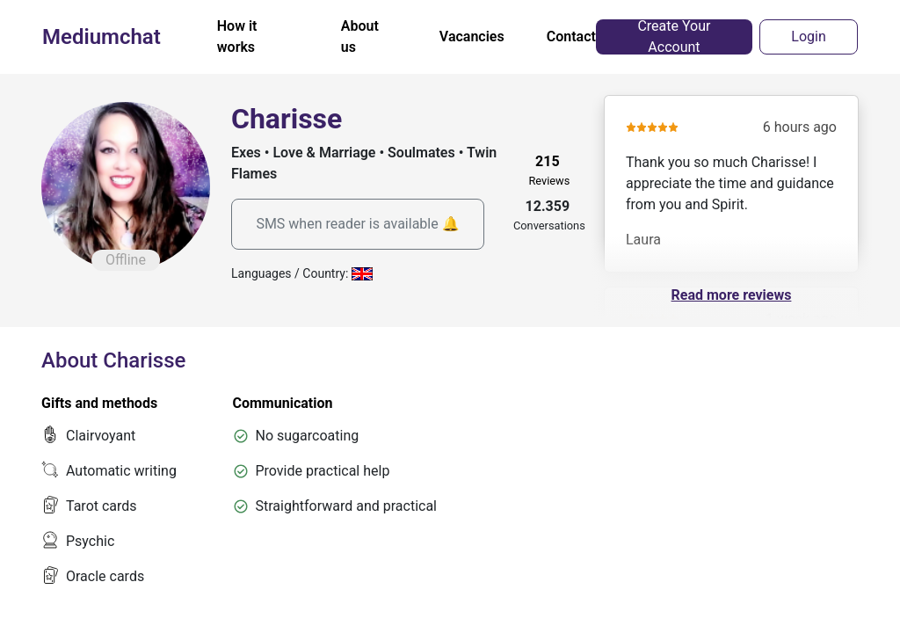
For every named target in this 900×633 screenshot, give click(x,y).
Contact (571, 36)
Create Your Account (673, 37)
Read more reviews (731, 295)
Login (808, 36)
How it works (237, 36)
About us (360, 36)
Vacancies (471, 36)
